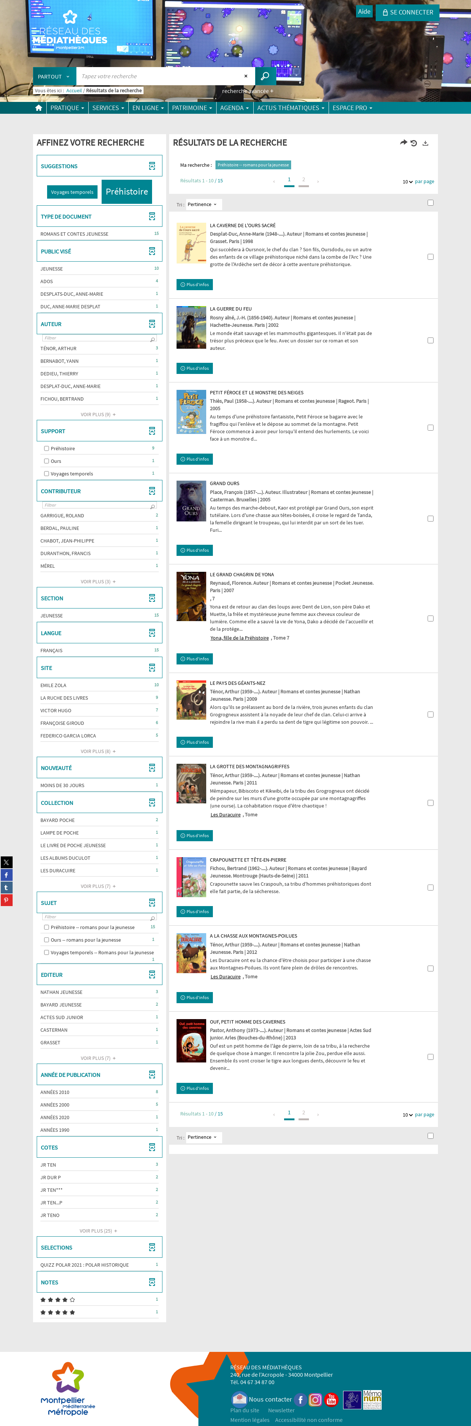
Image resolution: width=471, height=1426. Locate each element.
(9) (99, 414)
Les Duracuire (226, 814)
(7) (99, 886)
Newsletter (281, 1410)
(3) (99, 581)
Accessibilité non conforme (309, 1419)
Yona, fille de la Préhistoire (240, 637)
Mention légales (250, 1419)
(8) (99, 751)
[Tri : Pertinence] (204, 204)
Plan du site (244, 1410)
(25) (99, 1230)
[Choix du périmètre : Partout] (55, 76)
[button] (72, 192)
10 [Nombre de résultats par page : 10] (406, 182)
